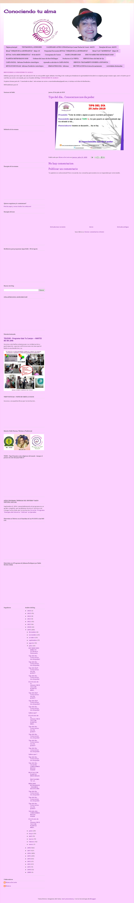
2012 (29, 864)
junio (31, 831)
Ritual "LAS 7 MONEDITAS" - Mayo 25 (105, 51)
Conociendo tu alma (30, 11)
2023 (29, 619)
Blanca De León (11, 882)
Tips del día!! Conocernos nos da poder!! (34, 695)
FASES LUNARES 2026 (73, 55)
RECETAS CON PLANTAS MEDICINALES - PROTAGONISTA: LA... (34, 777)
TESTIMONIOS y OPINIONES (32, 47)
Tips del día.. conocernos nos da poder (34, 749)
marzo (31, 839)
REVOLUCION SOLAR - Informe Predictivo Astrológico (24, 66)
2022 (29, 621)
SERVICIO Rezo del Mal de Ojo (93, 58)
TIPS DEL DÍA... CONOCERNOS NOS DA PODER (34, 813)
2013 (29, 861)
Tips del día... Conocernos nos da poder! (34, 657)
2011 (29, 867)
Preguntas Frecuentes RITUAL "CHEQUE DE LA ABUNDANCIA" (66, 51)
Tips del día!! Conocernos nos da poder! (34, 702)
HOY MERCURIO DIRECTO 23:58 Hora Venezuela (34, 650)
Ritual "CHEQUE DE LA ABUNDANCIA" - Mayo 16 (23, 51)
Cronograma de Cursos (53, 55)
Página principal (11, 47)
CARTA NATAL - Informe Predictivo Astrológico (22, 62)
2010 (29, 869)
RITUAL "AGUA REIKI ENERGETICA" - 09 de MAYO (23, 55)
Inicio (91, 227)
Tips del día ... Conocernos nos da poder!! (34, 806)
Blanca (8, 886)
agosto (31, 643)
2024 (29, 616)
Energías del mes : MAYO (107, 47)
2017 (29, 850)
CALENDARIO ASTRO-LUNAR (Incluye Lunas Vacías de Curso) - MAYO (70, 47)
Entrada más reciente (57, 227)
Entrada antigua (123, 227)
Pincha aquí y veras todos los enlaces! (17, 206)
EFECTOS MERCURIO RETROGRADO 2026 (99, 55)
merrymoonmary (68, 899)
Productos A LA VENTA (71, 58)
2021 (29, 624)
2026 (29, 611)
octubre (32, 637)
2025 (29, 613)
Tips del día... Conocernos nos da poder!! (34, 729)
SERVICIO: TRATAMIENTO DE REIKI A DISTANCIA (91, 62)
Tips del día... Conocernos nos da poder (34, 677)
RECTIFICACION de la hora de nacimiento (87, 66)
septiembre (33, 640)
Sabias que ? (33, 754)
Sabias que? (33, 713)
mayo (31, 833)
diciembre (32, 632)
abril (31, 836)
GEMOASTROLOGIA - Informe (58, 66)
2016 (29, 853)
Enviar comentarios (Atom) (94, 232)
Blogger (93, 899)
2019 (29, 630)
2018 (29, 848)
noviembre (33, 635)
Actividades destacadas (114, 66)
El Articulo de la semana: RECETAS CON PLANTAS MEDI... (34, 686)
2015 (29, 856)
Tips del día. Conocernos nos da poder (34, 793)
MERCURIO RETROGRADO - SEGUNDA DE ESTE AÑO (34, 786)
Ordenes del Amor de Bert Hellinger (45, 58)
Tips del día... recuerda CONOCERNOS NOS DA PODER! (34, 766)
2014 (29, 859)
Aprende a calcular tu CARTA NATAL (56, 62)
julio (31, 646)
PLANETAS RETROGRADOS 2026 (17, 58)
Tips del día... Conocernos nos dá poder (34, 663)
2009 (29, 872)
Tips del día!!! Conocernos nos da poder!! (34, 670)
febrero (32, 842)
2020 (29, 627)
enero (31, 844)
